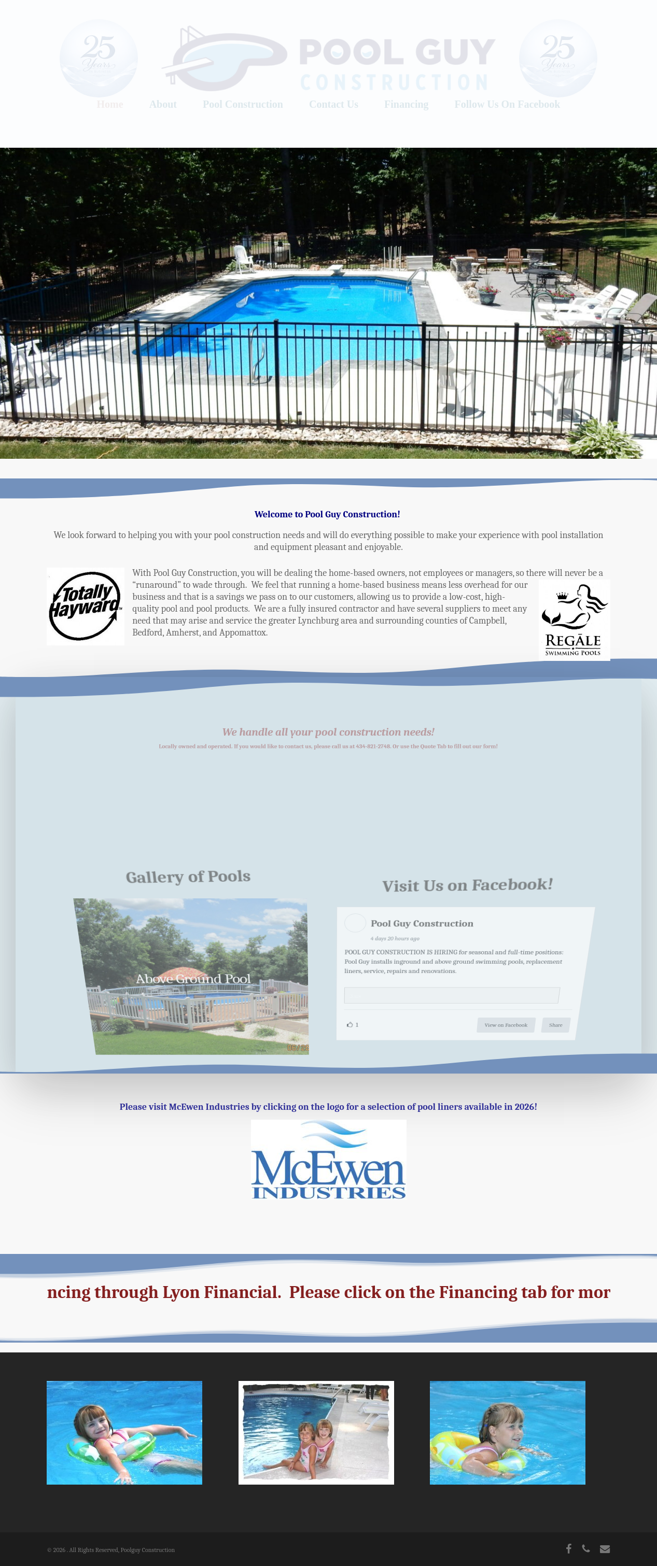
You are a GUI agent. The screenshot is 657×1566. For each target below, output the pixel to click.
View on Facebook (500, 1019)
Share (549, 1019)
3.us (354, 996)
